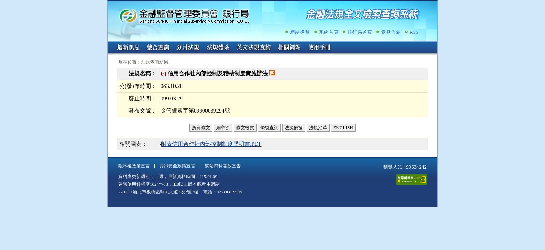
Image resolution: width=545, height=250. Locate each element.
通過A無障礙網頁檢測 (411, 179)
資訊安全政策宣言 (177, 165)
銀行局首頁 (360, 32)
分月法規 (188, 48)
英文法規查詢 (254, 48)
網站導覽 (300, 32)
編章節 (223, 127)
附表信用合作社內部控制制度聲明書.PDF (211, 144)
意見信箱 (391, 32)
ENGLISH (343, 127)
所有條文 (201, 127)
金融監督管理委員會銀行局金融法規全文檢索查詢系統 (184, 16)
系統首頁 (329, 32)
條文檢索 (245, 127)
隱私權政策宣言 (134, 165)
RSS (414, 32)
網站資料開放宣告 (223, 165)
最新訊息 (128, 48)
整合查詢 (158, 48)
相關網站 (289, 48)
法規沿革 (318, 127)
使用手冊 (319, 48)
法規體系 (218, 48)
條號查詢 (269, 127)
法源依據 (294, 127)
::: (110, 44)
